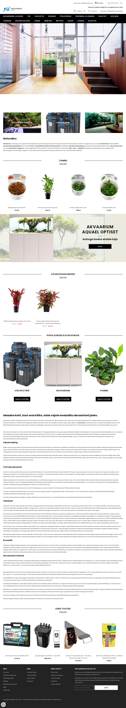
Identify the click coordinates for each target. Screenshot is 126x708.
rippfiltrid (81, 148)
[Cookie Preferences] (3, 704)
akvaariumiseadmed (76, 146)
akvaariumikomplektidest (12, 146)
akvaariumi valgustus (16, 148)
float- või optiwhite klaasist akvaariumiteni (45, 146)
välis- (70, 148)
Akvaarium (7, 144)
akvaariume (104, 144)
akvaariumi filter (117, 146)
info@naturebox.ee (87, 3)
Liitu (111, 688)
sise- (74, 148)
